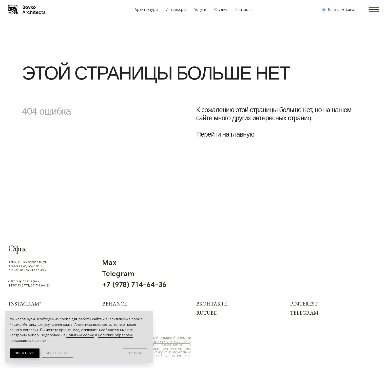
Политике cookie (80, 335)
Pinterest (304, 303)
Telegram (304, 312)
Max (109, 262)
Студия (220, 9)
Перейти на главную (225, 134)
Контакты (243, 9)
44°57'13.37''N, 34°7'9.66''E (28, 285)
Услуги (200, 9)
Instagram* (24, 303)
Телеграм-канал (342, 9)
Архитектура (146, 9)
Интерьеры (176, 9)
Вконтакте (211, 303)
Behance (114, 303)
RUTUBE (206, 312)
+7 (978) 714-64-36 (134, 284)
